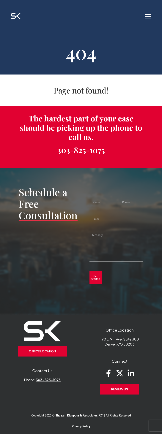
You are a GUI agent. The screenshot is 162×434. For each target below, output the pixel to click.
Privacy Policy (81, 426)
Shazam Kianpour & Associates (76, 415)
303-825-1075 (81, 150)
